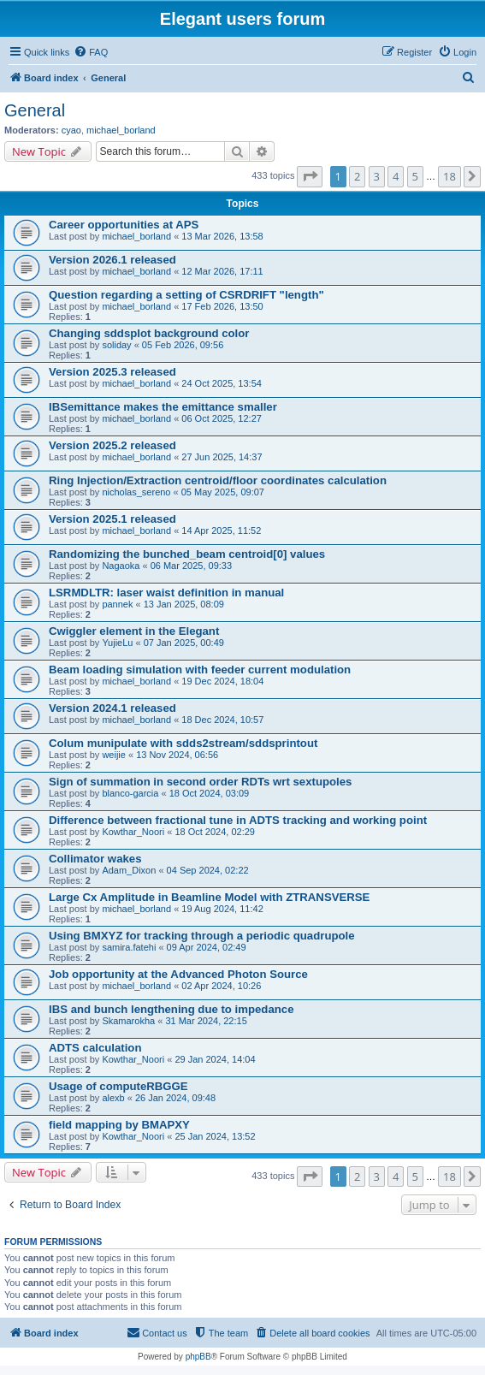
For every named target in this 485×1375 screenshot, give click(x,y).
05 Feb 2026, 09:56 (182, 345)
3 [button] (377, 176)
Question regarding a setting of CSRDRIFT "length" (186, 294)
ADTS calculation (95, 1047)
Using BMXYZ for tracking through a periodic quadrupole (202, 935)
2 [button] (357, 176)
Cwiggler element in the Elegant (134, 631)
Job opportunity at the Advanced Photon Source (178, 974)
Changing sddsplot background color (149, 333)
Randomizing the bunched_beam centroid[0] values (187, 554)
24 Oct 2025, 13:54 (221, 383)
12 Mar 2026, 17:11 (222, 271)
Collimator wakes (95, 858)
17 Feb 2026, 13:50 (222, 306)
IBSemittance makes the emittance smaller (163, 406)
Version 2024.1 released (112, 708)
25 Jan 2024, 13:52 (214, 1136)
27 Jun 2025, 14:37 (221, 457)
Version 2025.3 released (112, 371)
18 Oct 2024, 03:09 (209, 793)
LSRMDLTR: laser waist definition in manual (166, 592)
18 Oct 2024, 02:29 (214, 832)
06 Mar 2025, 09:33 (191, 565)
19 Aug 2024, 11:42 (222, 909)
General (34, 110)
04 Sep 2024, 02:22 (208, 870)
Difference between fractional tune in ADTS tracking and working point (238, 820)
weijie (114, 755)
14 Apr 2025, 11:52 (221, 530)
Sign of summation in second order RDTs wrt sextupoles (200, 781)
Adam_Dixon (129, 870)
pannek (117, 604)
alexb (113, 1098)
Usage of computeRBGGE (118, 1086)
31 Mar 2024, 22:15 (205, 1021)
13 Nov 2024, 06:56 (177, 755)
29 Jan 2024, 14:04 (214, 1059)
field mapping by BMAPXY (119, 1124)
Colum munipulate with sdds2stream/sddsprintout (183, 743)
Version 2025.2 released (112, 445)
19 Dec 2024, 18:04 (222, 681)
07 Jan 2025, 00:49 (184, 642)
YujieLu (117, 642)
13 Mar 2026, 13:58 (222, 236)
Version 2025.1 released (112, 519)
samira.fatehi (129, 947)
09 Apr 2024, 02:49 (206, 947)
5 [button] (415, 176)
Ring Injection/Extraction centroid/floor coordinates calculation (218, 480)
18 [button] (449, 176)
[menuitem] (91, 52)
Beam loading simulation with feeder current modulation (200, 669)
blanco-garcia (130, 793)
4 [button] (396, 176)
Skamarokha (128, 1021)
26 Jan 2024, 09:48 (175, 1098)
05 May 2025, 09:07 (222, 492)
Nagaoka (120, 565)
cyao (71, 130)
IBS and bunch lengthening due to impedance (171, 1009)
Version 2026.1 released (112, 259)
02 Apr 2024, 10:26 (221, 986)
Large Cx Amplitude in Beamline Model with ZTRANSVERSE (209, 897)
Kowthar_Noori (133, 832)
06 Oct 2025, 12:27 (221, 418)
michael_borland (121, 130)
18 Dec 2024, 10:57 (222, 719)
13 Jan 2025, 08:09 (184, 604)
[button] (309, 176)
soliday (116, 345)
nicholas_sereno (136, 492)
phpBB (198, 1356)
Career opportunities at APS (123, 224)
